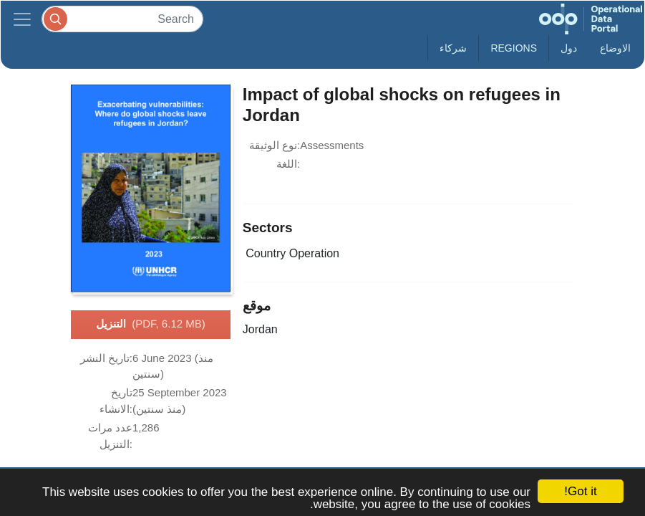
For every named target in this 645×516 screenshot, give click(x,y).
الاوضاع (615, 48)
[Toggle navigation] (22, 19)
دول (569, 48)
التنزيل (150, 324)
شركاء (453, 48)
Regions (513, 48)
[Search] (122, 19)
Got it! (580, 491)
